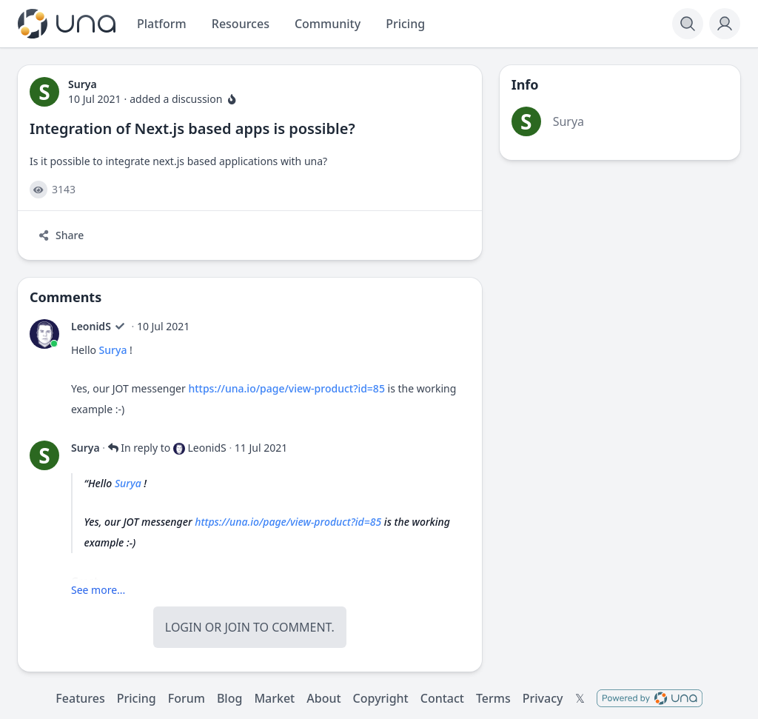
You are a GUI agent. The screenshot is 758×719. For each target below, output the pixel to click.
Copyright (381, 698)
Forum (186, 698)
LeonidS (91, 326)
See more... (98, 590)
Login (183, 627)
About (323, 698)
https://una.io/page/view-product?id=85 (286, 388)
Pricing (136, 698)
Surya (113, 350)
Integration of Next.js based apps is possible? (192, 128)
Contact (442, 698)
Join (236, 627)
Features (80, 698)
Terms (493, 698)
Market (274, 698)
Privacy (543, 698)
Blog (229, 698)
